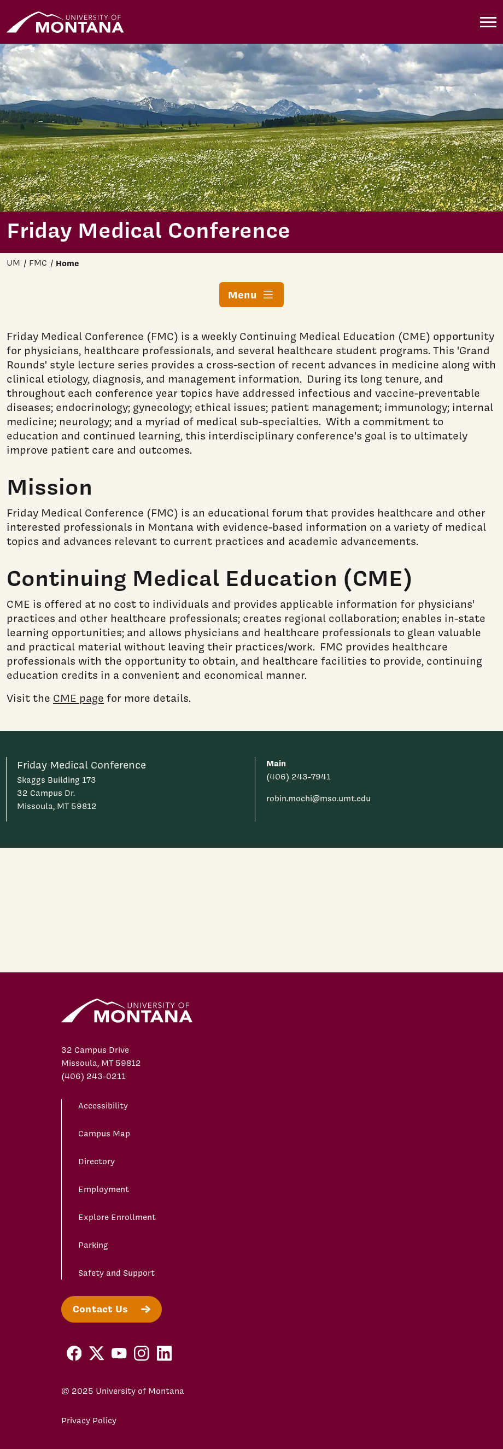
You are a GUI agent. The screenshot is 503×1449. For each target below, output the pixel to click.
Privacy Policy (88, 1420)
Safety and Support (116, 1273)
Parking (93, 1245)
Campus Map (104, 1133)
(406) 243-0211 (93, 1076)
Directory (96, 1161)
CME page (78, 697)
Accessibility (103, 1105)
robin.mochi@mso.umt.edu (318, 798)
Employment (103, 1189)
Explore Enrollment (117, 1217)
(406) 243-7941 (298, 776)
